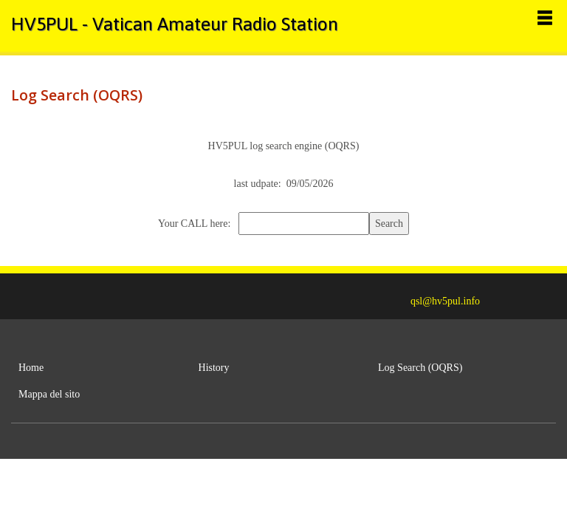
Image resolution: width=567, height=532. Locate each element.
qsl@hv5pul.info (445, 301)
